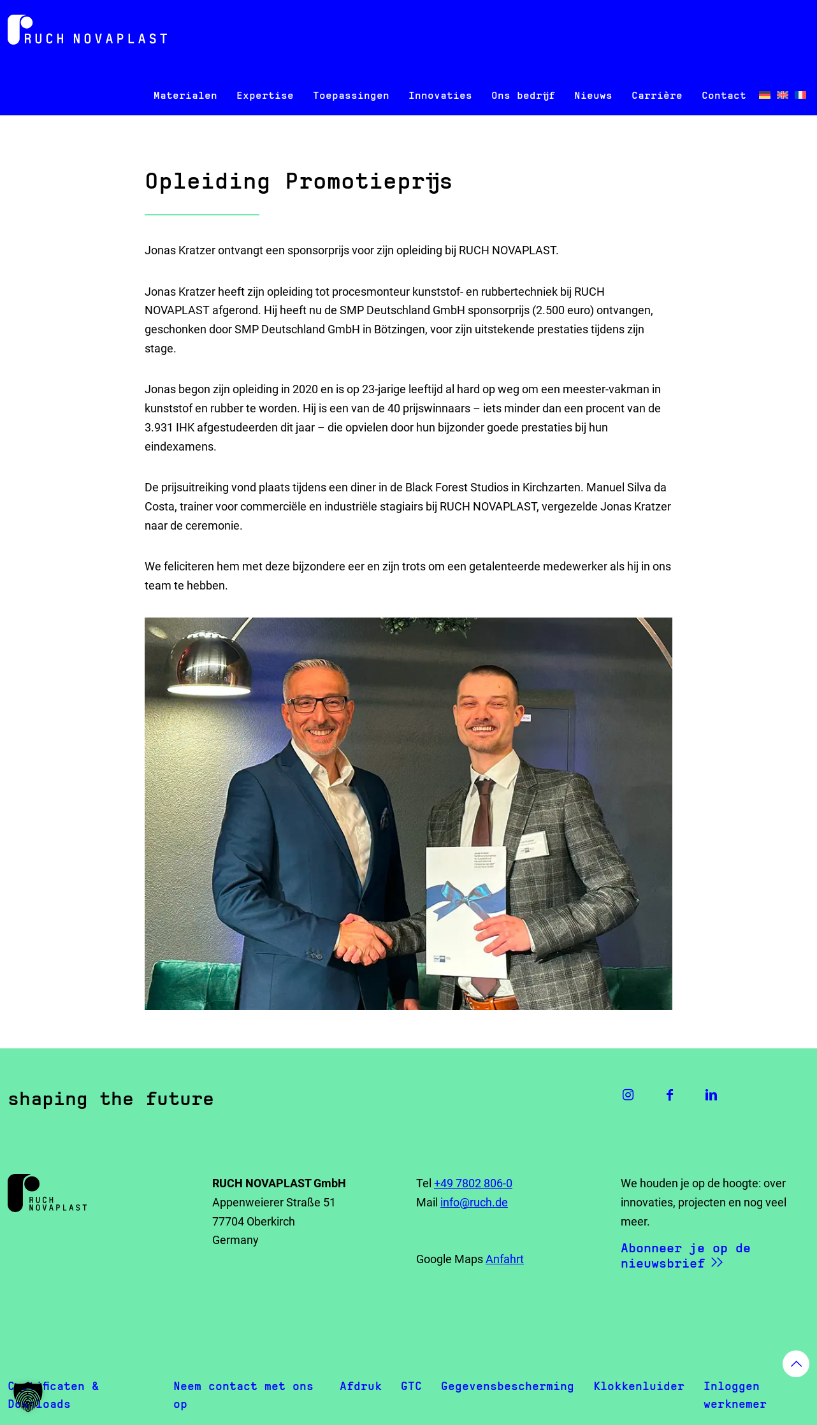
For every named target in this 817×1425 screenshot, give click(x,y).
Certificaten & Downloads (53, 1394)
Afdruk (361, 1385)
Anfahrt (505, 1259)
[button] (28, 1397)
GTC (411, 1385)
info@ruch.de (474, 1202)
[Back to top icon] (796, 1363)
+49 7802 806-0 (473, 1183)
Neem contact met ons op (243, 1394)
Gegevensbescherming (507, 1385)
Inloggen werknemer (735, 1394)
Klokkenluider (638, 1385)
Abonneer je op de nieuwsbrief (686, 1255)
